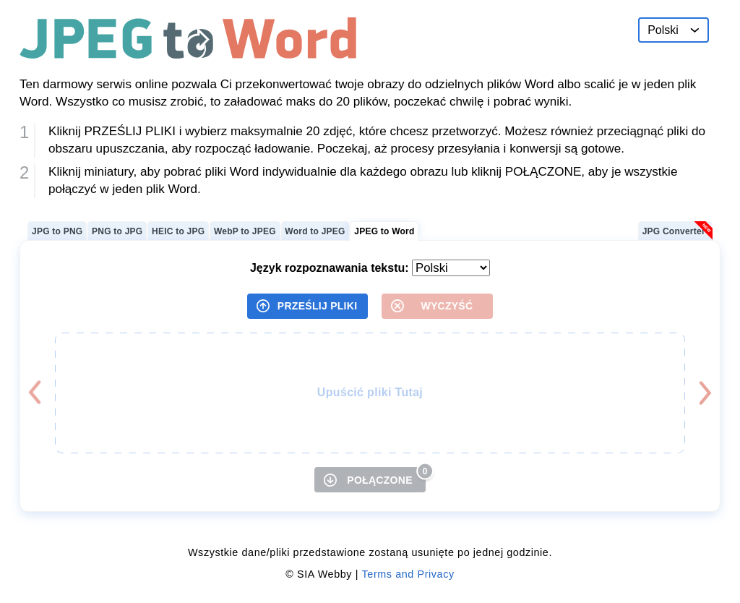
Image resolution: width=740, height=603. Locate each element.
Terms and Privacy (408, 574)
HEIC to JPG (178, 231)
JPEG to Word (384, 231)
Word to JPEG (315, 231)
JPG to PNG (57, 231)
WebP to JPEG (245, 231)
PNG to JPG (117, 231)
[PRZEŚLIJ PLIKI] (307, 306)
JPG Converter (673, 231)
